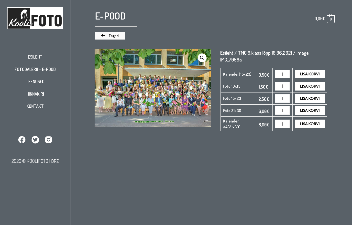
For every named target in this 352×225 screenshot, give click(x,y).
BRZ (55, 161)
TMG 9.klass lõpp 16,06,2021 (265, 53)
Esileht (35, 57)
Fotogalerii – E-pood (35, 69)
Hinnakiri (35, 94)
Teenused (35, 81)
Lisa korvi (310, 74)
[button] (110, 36)
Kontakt (35, 106)
